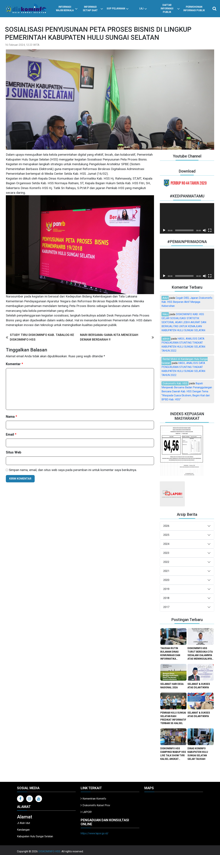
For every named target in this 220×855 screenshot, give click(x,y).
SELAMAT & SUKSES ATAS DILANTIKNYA (199, 686)
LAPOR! (87, 812)
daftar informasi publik (170, 8)
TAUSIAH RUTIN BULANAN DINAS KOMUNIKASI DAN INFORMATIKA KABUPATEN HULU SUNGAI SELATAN (170, 654)
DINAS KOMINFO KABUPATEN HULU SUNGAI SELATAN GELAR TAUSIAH (198, 753)
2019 (166, 589)
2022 (166, 562)
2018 (166, 598)
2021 (166, 571)
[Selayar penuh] (210, 230)
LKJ (143, 9)
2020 (166, 580)
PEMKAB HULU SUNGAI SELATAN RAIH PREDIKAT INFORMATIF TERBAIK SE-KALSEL (173, 718)
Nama (11, 417)
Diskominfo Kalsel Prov (96, 805)
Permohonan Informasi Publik (194, 9)
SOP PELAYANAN (117, 9)
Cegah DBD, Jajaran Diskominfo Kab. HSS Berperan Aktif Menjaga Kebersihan (187, 301)
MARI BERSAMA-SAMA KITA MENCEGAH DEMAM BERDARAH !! (117, 337)
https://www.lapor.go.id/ (94, 833)
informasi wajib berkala (67, 9)
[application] (187, 218)
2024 (166, 544)
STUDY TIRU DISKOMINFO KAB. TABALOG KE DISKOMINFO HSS (40, 337)
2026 (166, 525)
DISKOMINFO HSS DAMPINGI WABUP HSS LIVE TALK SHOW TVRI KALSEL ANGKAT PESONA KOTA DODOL (173, 754)
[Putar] (164, 230)
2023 (166, 553)
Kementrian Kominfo (94, 798)
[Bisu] (204, 230)
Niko (165, 314)
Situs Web (13, 452)
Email (11, 434)
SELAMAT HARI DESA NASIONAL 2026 (172, 686)
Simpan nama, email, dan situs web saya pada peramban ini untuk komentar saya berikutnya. (73, 470)
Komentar (14, 364)
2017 (166, 607)
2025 (166, 534)
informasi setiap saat (93, 9)
